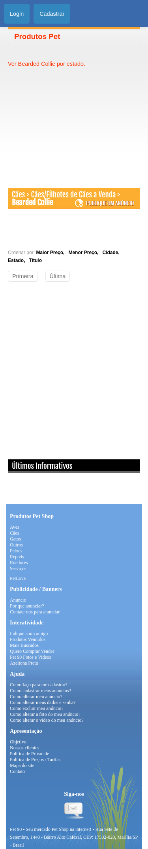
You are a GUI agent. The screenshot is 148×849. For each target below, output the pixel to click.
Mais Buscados (24, 645)
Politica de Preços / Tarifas (35, 759)
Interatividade (27, 623)
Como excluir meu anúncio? (37, 708)
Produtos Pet (37, 36)
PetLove (18, 578)
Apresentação (26, 731)
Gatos (15, 539)
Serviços (18, 568)
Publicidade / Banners (36, 589)
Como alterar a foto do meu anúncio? (45, 714)
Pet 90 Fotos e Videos (30, 657)
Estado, (18, 260)
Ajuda (17, 674)
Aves (14, 527)
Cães (18, 194)
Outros (16, 545)
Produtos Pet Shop (32, 516)
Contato (17, 771)
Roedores (19, 562)
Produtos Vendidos (27, 639)
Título (35, 260)
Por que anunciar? (27, 606)
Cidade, (112, 252)
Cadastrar (51, 14)
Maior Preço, (51, 252)
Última (58, 276)
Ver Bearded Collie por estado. (46, 64)
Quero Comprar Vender (32, 651)
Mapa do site (22, 765)
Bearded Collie (32, 202)
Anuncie (18, 600)
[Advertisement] (74, 123)
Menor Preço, (84, 252)
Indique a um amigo (29, 633)
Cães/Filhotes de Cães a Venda (74, 194)
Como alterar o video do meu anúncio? (47, 720)
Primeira (23, 276)
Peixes (16, 551)
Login (17, 14)
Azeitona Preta (24, 663)
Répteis (17, 556)
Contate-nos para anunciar (35, 612)
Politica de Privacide (29, 753)
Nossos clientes (24, 748)
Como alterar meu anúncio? (36, 696)
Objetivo (18, 742)
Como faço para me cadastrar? (38, 684)
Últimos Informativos (42, 466)
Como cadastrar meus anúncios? (40, 690)
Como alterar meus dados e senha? (42, 702)
